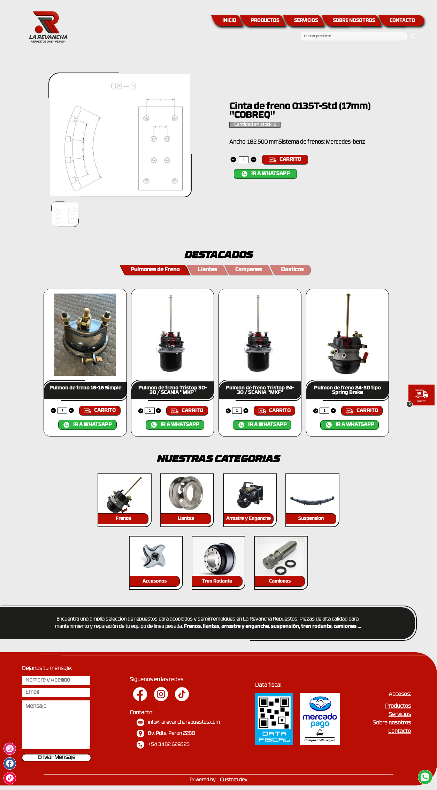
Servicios (400, 714)
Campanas (248, 270)
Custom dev (233, 780)
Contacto (399, 731)
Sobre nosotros (392, 723)
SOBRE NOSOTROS (354, 20)
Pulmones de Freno (155, 270)
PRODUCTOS (265, 20)
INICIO (229, 20)
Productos (398, 706)
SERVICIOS (306, 20)
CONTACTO (402, 20)
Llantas (207, 270)
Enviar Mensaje (56, 757)
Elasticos (292, 270)
